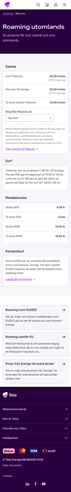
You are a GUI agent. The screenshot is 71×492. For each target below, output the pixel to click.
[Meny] (64, 4)
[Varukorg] (47, 4)
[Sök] (38, 4)
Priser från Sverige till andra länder (29, 363)
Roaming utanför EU (19, 336)
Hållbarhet (35, 438)
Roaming (8, 13)
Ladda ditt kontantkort (21, 279)
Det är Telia (35, 419)
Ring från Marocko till (19, 111)
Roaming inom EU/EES (21, 309)
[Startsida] (7, 4)
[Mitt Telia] (55, 4)
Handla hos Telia (35, 428)
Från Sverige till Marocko (22, 149)
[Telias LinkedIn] (27, 484)
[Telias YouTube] (44, 484)
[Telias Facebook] (36, 484)
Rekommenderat (35, 409)
